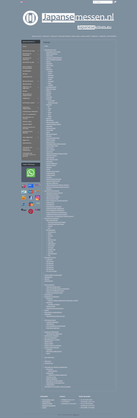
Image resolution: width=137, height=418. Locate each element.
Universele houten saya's (53, 287)
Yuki (49, 110)
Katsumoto (49, 126)
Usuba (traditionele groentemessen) (56, 212)
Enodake (50, 85)
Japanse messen (36, 36)
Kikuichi (48, 95)
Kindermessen (50, 202)
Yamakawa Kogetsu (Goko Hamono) (56, 144)
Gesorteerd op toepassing (52, 191)
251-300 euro (49, 267)
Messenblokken (112, 36)
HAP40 (50, 234)
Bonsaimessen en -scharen (52, 340)
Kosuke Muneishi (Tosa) (52, 138)
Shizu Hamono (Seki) (52, 159)
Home (46, 46)
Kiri (49, 106)
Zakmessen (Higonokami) (52, 332)
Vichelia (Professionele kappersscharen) (57, 187)
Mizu (49, 114)
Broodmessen (50, 204)
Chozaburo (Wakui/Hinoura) (54, 58)
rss (78, 414)
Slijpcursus (48, 361)
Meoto (48, 132)
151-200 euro (49, 263)
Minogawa (50, 75)
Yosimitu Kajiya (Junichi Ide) (53, 179)
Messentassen (49, 294)
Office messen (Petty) (52, 199)
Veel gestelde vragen (48, 400)
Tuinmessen (54, 36)
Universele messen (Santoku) (54, 193)
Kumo (49, 108)
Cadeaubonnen (49, 281)
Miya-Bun (48, 136)
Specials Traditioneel (52, 183)
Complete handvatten (52, 322)
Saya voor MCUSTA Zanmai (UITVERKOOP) (57, 289)
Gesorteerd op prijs (50, 257)
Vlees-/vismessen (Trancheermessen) (57, 200)
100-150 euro (50, 261)
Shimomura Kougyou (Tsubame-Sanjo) (56, 153)
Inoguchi (48, 93)
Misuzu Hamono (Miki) (52, 122)
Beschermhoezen (49, 285)
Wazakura (49, 189)
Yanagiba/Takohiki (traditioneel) (55, 208)
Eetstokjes (49, 349)
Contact (44, 407)
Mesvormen (49, 369)
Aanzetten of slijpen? (54, 304)
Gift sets (47, 279)
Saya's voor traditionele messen (55, 291)
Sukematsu (49, 161)
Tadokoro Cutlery (51, 165)
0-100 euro (49, 259)
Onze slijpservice (49, 357)
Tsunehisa (49, 177)
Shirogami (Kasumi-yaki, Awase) (57, 222)
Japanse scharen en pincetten (53, 345)
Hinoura (48, 67)
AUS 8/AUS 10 (52, 232)
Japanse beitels (85, 36)
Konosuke (49, 97)
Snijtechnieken (50, 385)
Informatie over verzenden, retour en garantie (57, 386)
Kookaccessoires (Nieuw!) (52, 347)
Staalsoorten (49, 373)
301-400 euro (50, 269)
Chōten (50, 79)
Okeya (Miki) (49, 130)
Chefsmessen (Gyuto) (52, 195)
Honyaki (50, 226)
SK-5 (49, 228)
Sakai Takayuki (50, 157)
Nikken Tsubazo (50, 140)
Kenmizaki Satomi (51, 87)
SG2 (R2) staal (52, 240)
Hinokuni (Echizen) (51, 155)
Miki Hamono (49, 120)
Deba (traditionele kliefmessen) (55, 210)
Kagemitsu (49, 69)
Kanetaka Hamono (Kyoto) (53, 124)
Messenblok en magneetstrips (53, 312)
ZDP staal (50, 247)
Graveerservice (49, 363)
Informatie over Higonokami (54, 334)
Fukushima (49, 63)
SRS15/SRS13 (51, 244)
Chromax (50, 251)
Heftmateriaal (50, 324)
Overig (48, 353)
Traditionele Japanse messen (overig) (56, 214)
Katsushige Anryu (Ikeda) (53, 52)
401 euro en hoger (51, 271)
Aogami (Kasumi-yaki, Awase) (56, 224)
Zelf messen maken (50, 320)
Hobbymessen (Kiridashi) (52, 336)
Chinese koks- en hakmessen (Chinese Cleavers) (60, 216)
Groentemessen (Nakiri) (53, 197)
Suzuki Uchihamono (51, 163)
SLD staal (50, 242)
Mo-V (49, 238)
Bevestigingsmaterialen (52, 328)
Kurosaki (48, 99)
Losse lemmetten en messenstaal (55, 326)
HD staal (50, 236)
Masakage (49, 104)
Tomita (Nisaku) (50, 173)
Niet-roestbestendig (52, 220)
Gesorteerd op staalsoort (52, 218)
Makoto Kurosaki (52, 103)
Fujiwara (48, 61)
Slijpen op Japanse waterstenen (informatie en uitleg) (63, 300)
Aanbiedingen (48, 277)
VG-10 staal (51, 245)
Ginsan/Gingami (52, 253)
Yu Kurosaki (51, 101)
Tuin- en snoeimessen (51, 338)
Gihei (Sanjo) (49, 65)
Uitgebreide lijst (52, 371)
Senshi (50, 73)
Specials (50, 71)
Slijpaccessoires (50, 306)
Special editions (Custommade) (53, 275)
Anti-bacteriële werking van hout (55, 316)
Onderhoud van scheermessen (54, 308)
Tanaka (48, 169)
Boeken (47, 310)
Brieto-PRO (49, 56)
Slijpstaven (49, 302)
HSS (49, 255)
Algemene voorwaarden (48, 405)
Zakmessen (46, 36)
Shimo (49, 112)
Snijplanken (102, 36)
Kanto (49, 83)
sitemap (75, 414)
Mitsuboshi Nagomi (51, 134)
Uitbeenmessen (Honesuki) (53, 206)
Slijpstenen (95, 36)
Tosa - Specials (50, 150)
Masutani (48, 118)
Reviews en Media (47, 403)
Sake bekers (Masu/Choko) (54, 351)
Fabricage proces (51, 377)
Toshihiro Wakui (50, 175)
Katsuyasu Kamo (50, 128)
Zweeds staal (51, 249)
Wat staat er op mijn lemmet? (54, 381)
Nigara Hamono (50, 142)
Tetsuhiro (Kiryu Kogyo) (52, 171)
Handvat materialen (51, 379)
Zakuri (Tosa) (49, 148)
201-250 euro (50, 265)
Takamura (49, 167)
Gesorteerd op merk (50, 50)
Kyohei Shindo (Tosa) (52, 146)
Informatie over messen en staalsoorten (56, 367)
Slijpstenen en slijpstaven (52, 296)
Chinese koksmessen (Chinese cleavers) (57, 185)
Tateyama (50, 77)
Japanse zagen (76, 36)
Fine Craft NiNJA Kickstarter (54, 59)
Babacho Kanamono (51, 54)
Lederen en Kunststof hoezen (54, 293)
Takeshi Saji (49, 152)
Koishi (49, 116)
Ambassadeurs (46, 402)
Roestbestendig (50, 230)
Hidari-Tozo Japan (51, 89)
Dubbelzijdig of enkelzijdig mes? (55, 383)
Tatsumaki (51, 81)
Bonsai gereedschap (64, 36)
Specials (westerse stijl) (53, 181)
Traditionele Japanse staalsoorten (57, 375)
